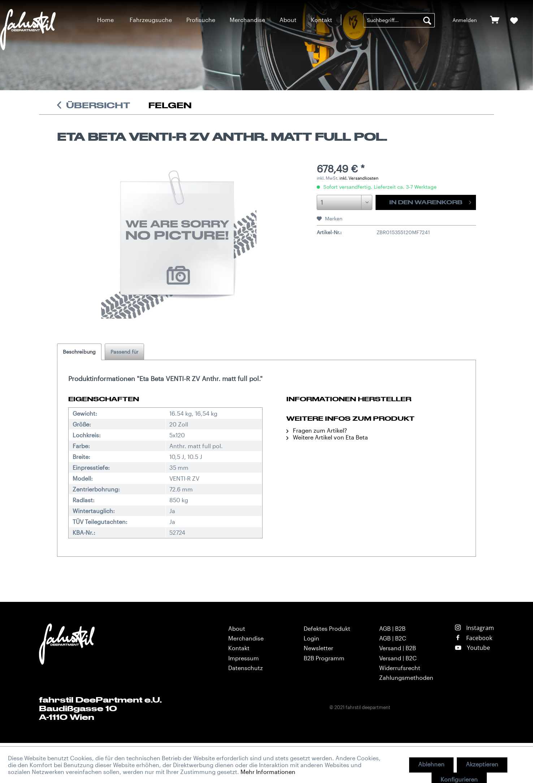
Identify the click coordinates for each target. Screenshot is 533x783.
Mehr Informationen (267, 771)
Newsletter (318, 647)
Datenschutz (245, 667)
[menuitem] (105, 19)
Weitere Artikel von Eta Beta (327, 437)
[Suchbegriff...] (399, 20)
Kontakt (239, 647)
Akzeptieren (482, 764)
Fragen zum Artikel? (316, 430)
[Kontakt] (321, 19)
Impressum (243, 658)
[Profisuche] (200, 19)
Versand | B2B (397, 647)
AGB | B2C (392, 638)
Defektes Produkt (327, 628)
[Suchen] (427, 20)
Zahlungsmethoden (406, 677)
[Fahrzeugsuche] (150, 19)
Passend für (124, 352)
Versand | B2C (398, 658)
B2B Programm (324, 658)
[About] (288, 19)
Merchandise (246, 638)
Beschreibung (79, 352)
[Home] (105, 19)
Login (311, 638)
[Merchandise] (247, 19)
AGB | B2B (392, 628)
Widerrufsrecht (399, 667)
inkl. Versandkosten (358, 177)
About (236, 628)
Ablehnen (431, 764)
